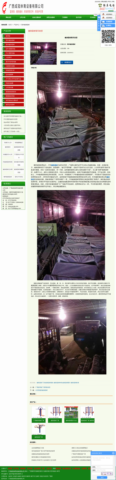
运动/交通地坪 (36, 17)
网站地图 (104, 1)
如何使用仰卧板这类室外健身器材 (82, 457)
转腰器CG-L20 (7, 154)
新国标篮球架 (10, 96)
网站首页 (8, 17)
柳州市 (28, 476)
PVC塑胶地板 (10, 53)
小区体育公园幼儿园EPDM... (12, 125)
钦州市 (10, 476)
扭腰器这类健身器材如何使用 (40, 454)
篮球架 (8, 36)
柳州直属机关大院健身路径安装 (41, 457)
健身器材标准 (75, 382)
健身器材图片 (66, 382)
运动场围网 (9, 74)
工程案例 (64, 17)
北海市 (15, 476)
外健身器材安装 (7, 162)
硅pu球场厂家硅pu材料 (11, 122)
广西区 (51, 476)
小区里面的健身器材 (41, 390)
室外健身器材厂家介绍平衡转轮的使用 (43, 451)
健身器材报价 (49, 382)
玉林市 (37, 476)
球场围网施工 (19, 142)
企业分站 (97, 1)
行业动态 (92, 17)
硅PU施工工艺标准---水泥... (12, 131)
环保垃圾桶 (9, 83)
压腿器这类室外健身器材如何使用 (82, 451)
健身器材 (71, 170)
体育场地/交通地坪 (12, 100)
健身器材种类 (58, 382)
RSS (109, 1)
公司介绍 (22, 17)
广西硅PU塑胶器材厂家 (79, 454)
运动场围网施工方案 (38, 448)
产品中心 (16, 25)
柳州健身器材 (8, 177)
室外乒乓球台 (19, 177)
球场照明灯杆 (10, 70)
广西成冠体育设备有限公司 (16, 478)
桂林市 (19, 476)
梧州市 (24, 476)
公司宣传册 (9, 87)
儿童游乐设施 (10, 66)
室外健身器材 (25, 25)
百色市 (42, 476)
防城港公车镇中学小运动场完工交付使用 (44, 460)
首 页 (10, 25)
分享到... (109, 25)
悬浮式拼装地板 (11, 62)
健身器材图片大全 (71, 420)
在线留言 (109, 21)
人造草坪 (9, 57)
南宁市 (33, 476)
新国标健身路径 (11, 92)
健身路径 (7, 147)
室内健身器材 (10, 44)
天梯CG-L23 (7, 142)
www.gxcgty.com (13, 206)
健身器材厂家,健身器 (87, 420)
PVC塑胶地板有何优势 (10, 119)
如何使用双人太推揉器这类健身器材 (82, 460)
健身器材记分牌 (7, 169)
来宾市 (46, 476)
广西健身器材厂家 (38, 420)
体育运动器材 (51, 17)
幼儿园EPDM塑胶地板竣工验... (13, 116)
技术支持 (78, 17)
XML (113, 1)
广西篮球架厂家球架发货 (42, 387)
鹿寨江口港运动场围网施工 (80, 448)
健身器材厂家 (41, 382)
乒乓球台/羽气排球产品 (13, 79)
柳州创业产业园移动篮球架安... (13, 128)
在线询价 (66, 62)
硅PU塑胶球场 (10, 49)
